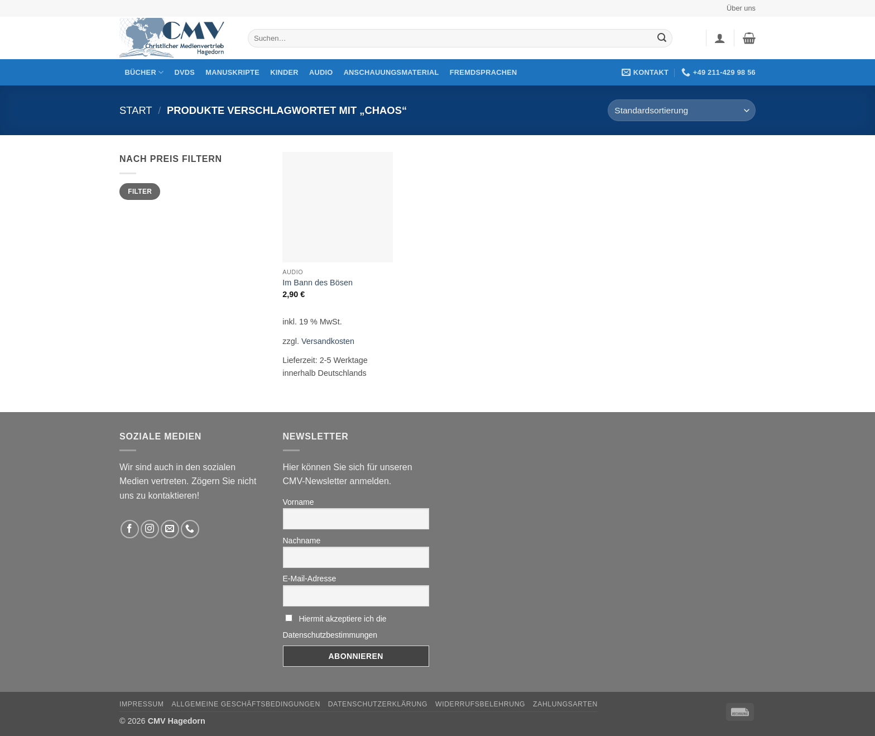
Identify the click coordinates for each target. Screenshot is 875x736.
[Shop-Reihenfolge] (682, 110)
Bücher (144, 72)
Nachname (302, 540)
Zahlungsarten (565, 704)
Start (135, 110)
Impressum (141, 704)
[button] (719, 38)
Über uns (741, 8)
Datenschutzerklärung (378, 704)
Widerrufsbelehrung (480, 704)
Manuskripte (232, 72)
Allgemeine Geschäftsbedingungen (245, 704)
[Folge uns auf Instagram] (150, 529)
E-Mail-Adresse (309, 578)
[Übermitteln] (661, 38)
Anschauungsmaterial (391, 72)
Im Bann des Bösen (317, 282)
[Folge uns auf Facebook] (130, 529)
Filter (140, 191)
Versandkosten (327, 341)
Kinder (284, 72)
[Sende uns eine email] (170, 529)
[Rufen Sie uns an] (190, 529)
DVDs (185, 72)
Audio (321, 72)
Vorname (298, 502)
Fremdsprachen (483, 72)
